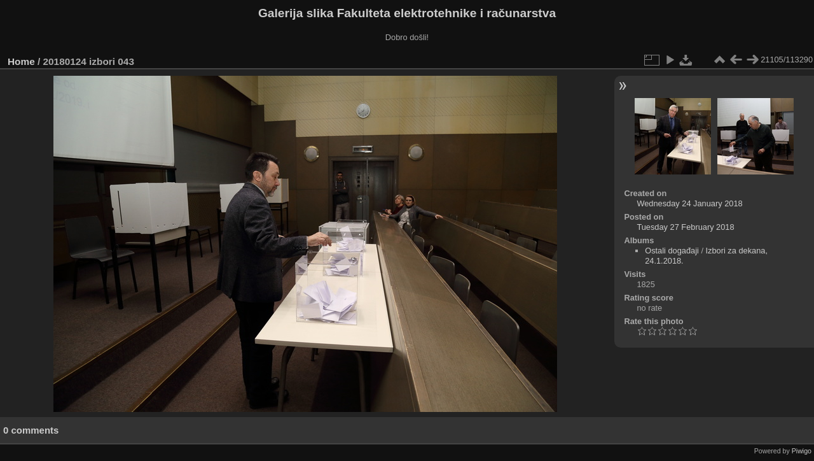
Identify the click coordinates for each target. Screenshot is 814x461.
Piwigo (801, 451)
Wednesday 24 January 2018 (689, 203)
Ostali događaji (672, 250)
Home (21, 61)
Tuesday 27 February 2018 (685, 227)
